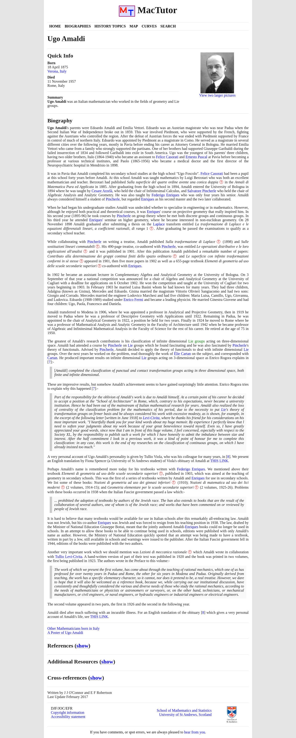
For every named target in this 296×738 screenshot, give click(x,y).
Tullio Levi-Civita (68, 557)
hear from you (194, 732)
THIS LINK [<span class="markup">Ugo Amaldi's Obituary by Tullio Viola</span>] (219, 461)
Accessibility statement (68, 717)
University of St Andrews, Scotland (185, 715)
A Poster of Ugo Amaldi (65, 633)
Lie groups (196, 341)
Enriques (147, 199)
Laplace (159, 224)
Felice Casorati (167, 157)
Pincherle (113, 199)
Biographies (78, 26)
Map (134, 26)
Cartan (52, 358)
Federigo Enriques (165, 195)
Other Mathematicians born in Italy (73, 628)
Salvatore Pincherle (201, 191)
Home (55, 26)
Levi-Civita (151, 418)
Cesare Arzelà (102, 191)
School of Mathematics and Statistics (184, 710)
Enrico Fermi (133, 300)
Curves (149, 26)
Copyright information (67, 712)
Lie (130, 345)
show (83, 646)
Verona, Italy (57, 71)
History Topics (110, 26)
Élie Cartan (182, 354)
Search (168, 26)
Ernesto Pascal (196, 157)
